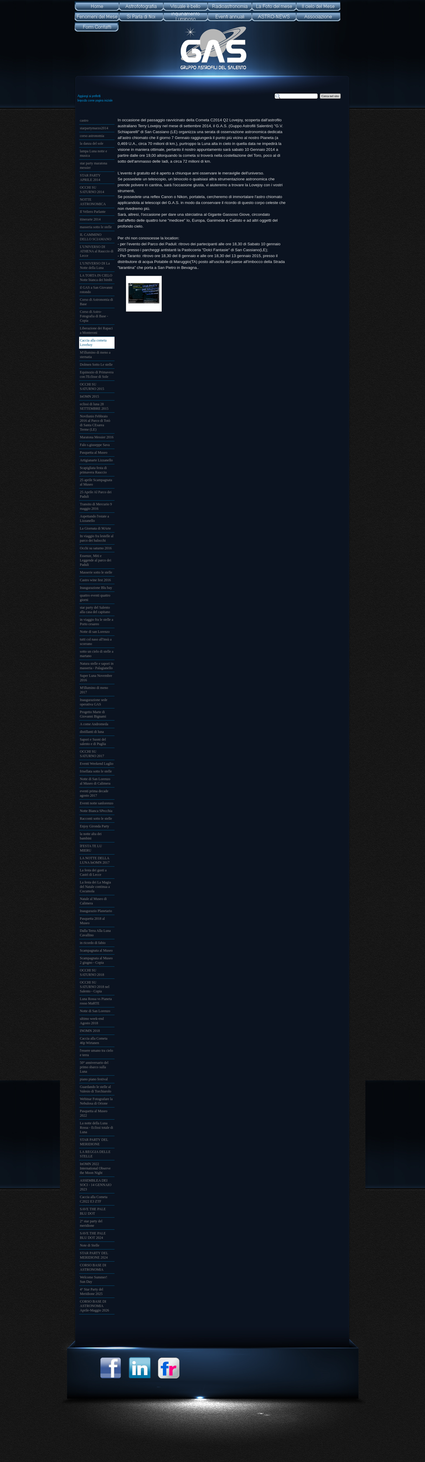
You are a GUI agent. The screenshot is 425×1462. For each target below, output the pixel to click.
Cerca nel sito (330, 96)
